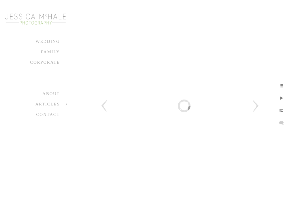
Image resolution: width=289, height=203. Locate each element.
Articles (47, 104)
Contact (48, 114)
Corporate (45, 62)
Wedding (48, 41)
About (51, 93)
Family (50, 52)
